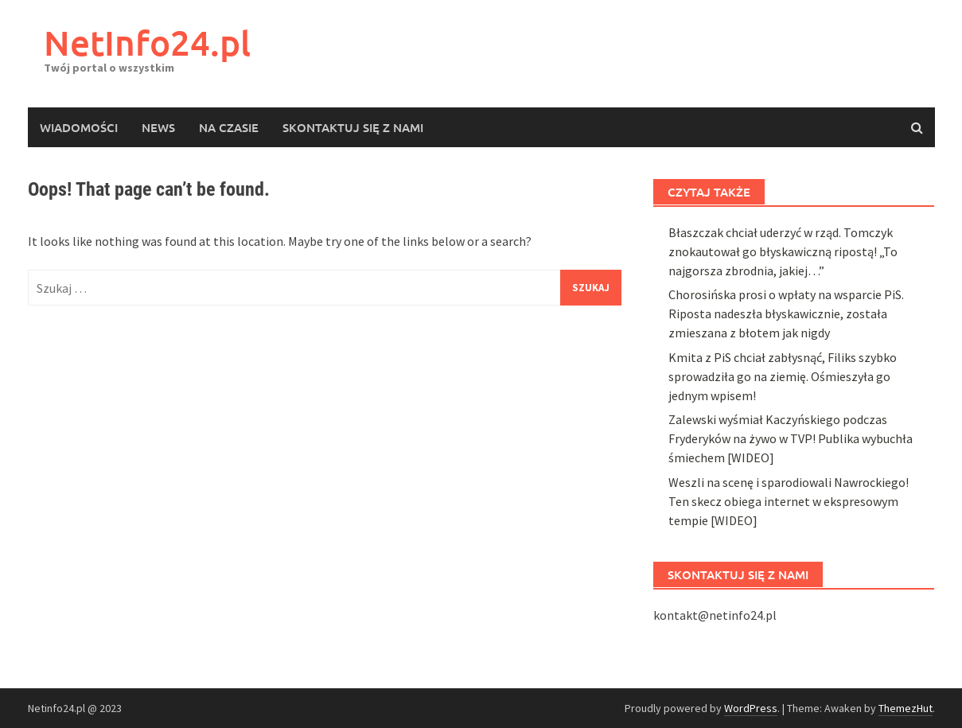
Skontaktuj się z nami (352, 127)
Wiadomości (79, 127)
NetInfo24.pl (147, 42)
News (158, 127)
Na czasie (229, 127)
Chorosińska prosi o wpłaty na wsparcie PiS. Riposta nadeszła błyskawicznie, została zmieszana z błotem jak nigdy (786, 666)
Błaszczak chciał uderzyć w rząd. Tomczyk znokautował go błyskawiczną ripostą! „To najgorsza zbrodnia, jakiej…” (783, 604)
